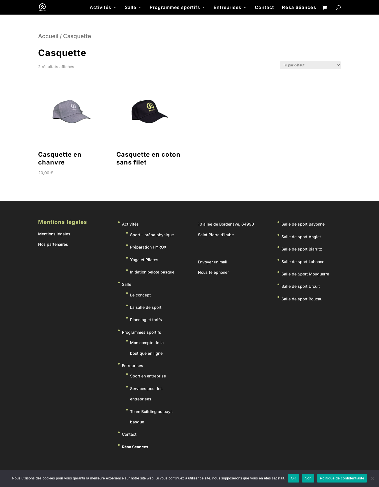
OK (293, 478)
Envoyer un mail (212, 261)
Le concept (140, 295)
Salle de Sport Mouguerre (305, 274)
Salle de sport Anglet (301, 236)
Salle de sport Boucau (301, 298)
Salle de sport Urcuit (300, 286)
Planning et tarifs (146, 319)
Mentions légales (54, 233)
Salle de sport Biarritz (301, 249)
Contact (264, 7)
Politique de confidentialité (342, 478)
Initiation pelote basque (152, 272)
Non (308, 478)
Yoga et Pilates (144, 259)
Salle (130, 7)
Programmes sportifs (175, 7)
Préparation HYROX (148, 247)
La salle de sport (145, 307)
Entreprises (227, 7)
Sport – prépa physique (152, 234)
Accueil (48, 36)
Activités (100, 7)
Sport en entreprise (148, 376)
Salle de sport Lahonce (302, 261)
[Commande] (310, 65)
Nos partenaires (53, 244)
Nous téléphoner (213, 272)
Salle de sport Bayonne (303, 224)
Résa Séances (299, 7)
